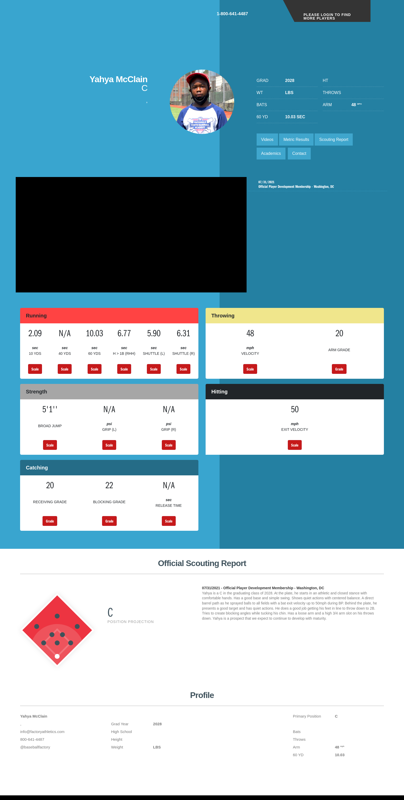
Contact (300, 154)
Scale (35, 371)
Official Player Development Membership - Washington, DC (319, 185)
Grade (339, 371)
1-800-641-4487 (258, 15)
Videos (267, 139)
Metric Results (297, 139)
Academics (271, 154)
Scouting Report (335, 139)
